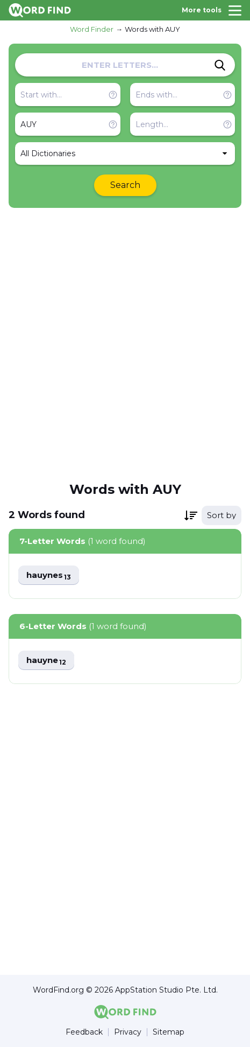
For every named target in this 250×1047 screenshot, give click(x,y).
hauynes (48, 575)
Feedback (84, 1032)
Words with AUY (152, 29)
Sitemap (168, 1032)
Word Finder (91, 29)
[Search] (220, 65)
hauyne (46, 660)
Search (125, 185)
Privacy (127, 1032)
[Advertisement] (125, 344)
